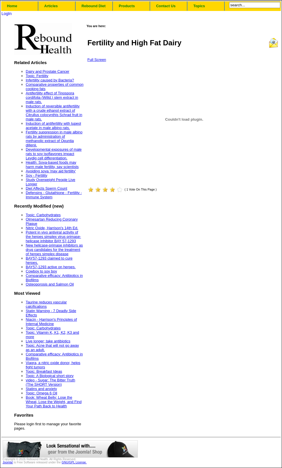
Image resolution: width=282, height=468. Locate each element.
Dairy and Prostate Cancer (47, 71)
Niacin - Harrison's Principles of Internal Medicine (51, 321)
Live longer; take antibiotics (48, 341)
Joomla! (8, 462)
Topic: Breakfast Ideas (44, 371)
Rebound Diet (93, 6)
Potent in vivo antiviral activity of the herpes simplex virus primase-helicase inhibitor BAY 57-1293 (53, 236)
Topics (199, 6)
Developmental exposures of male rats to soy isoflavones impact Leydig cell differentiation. (53, 153)
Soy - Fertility (36, 175)
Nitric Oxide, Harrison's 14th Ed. (52, 228)
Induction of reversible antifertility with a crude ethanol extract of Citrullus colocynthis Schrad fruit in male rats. (54, 112)
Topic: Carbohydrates (43, 215)
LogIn (6, 13)
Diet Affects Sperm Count (46, 188)
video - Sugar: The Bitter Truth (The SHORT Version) (50, 382)
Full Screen (96, 59)
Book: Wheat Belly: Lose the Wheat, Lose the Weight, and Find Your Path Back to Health (53, 401)
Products (127, 6)
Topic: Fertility (37, 76)
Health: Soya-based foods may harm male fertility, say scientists (52, 164)
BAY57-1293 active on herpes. (51, 267)
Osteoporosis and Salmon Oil (50, 284)
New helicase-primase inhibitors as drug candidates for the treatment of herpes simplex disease (54, 249)
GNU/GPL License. (74, 462)
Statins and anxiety (41, 389)
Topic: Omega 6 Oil (41, 393)
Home (12, 6)
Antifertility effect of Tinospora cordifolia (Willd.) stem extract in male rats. (52, 97)
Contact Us (166, 6)
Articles (51, 6)
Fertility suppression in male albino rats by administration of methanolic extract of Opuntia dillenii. (54, 138)
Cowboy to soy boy (41, 271)
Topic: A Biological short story (50, 376)
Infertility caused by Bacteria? (50, 80)
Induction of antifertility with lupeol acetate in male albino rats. (53, 125)
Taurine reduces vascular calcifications (46, 304)
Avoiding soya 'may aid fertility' (51, 171)
